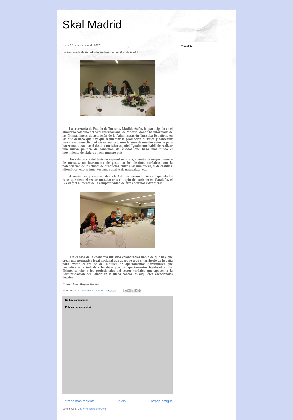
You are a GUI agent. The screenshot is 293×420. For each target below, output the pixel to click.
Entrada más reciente (78, 401)
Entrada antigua (161, 401)
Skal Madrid (92, 24)
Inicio (122, 401)
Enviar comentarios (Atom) (92, 408)
